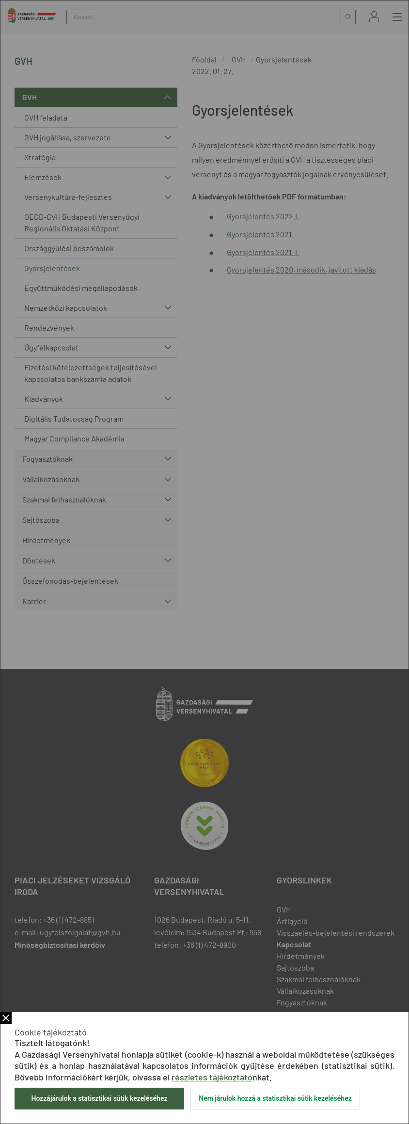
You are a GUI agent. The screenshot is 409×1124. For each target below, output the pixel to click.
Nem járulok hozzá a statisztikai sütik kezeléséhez (275, 1098)
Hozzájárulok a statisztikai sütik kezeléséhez (99, 1098)
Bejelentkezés (374, 17)
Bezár (6, 1018)
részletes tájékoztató (212, 1077)
